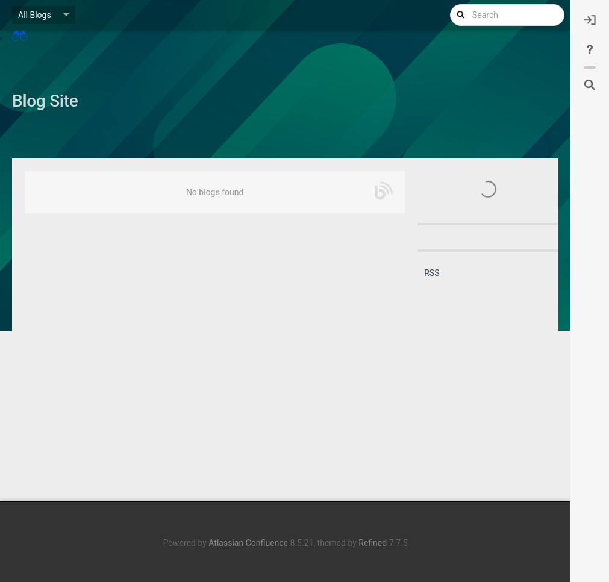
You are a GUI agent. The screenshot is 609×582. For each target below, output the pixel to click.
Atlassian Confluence (248, 543)
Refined (372, 543)
